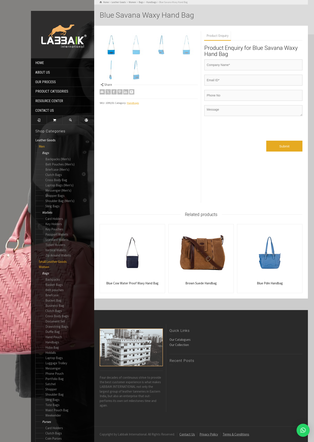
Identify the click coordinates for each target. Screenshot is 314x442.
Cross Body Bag (56, 180)
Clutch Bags (53, 175)
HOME (39, 63)
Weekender (53, 415)
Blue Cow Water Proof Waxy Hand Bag (132, 283)
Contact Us (187, 434)
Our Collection (179, 345)
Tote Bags (52, 405)
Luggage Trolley (56, 363)
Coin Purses (53, 438)
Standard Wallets (56, 240)
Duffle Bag (52, 332)
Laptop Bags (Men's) (59, 185)
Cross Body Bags (57, 316)
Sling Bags (52, 206)
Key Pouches (54, 229)
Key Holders (53, 224)
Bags (45, 153)
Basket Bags (54, 285)
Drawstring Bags (56, 326)
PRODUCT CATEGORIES (51, 91)
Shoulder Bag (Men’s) (59, 201)
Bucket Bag (53, 300)
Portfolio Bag (54, 379)
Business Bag (54, 306)
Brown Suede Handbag (201, 283)
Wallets (47, 212)
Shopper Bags (55, 196)
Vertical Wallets (55, 250)
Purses (46, 422)
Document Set (55, 321)
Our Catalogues (180, 339)
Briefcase (52, 295)
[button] (303, 430)
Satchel (50, 384)
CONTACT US (44, 110)
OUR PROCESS (45, 82)
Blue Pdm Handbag (270, 283)
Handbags (52, 342)
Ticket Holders (55, 245)
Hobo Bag (52, 347)
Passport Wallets (56, 234)
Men (42, 146)
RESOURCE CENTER (49, 101)
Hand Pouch (53, 337)
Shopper (51, 389)
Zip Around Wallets (58, 255)
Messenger (53, 368)
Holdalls (50, 353)
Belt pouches (54, 290)
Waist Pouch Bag (56, 410)
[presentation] (237, 129)
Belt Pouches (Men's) (60, 164)
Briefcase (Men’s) (57, 169)
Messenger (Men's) (58, 190)
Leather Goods (45, 140)
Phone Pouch (54, 373)
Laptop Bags (54, 358)
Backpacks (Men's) (58, 159)
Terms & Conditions (236, 434)
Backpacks (52, 279)
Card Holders (54, 219)
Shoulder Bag (54, 394)
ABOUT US (42, 72)
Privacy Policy (209, 434)
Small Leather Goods (53, 262)
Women (44, 267)
